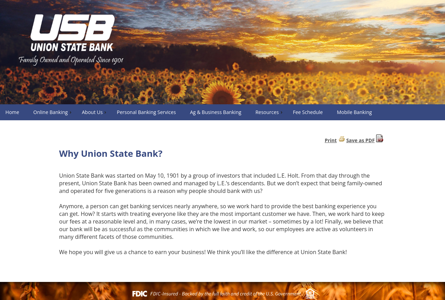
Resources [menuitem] (270, 112)
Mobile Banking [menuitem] (354, 112)
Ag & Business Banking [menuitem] (215, 112)
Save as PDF (360, 140)
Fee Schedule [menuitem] (308, 112)
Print (331, 140)
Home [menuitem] (12, 112)
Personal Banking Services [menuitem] (146, 112)
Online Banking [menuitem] (53, 112)
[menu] (222, 112)
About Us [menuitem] (95, 112)
